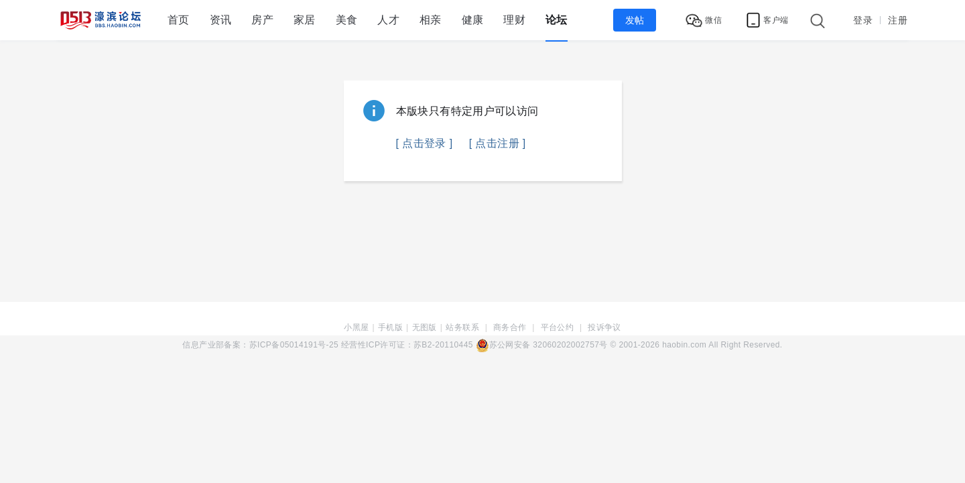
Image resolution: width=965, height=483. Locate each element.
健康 (473, 19)
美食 (347, 19)
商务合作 (510, 327)
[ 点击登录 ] (424, 143)
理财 (514, 19)
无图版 (424, 327)
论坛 (556, 19)
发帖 (635, 20)
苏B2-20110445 (443, 345)
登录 (863, 20)
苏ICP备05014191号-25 (294, 345)
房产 (262, 19)
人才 (388, 19)
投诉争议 (604, 327)
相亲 (431, 19)
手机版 (390, 327)
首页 (179, 19)
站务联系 (462, 327)
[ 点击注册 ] (497, 143)
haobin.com (684, 345)
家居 (305, 19)
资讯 (221, 19)
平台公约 (557, 327)
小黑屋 (356, 327)
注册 (897, 20)
